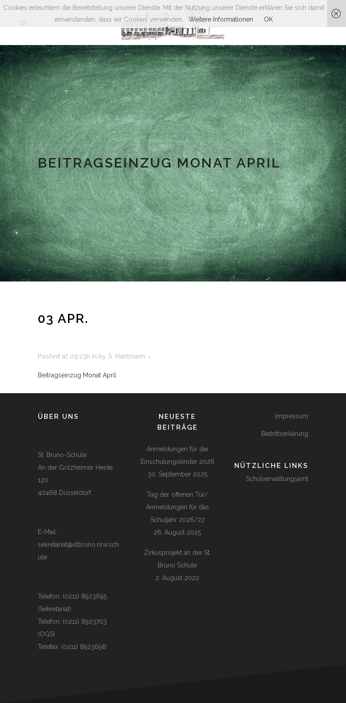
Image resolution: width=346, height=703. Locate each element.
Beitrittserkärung (284, 433)
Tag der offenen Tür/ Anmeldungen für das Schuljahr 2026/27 (177, 507)
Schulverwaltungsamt (277, 478)
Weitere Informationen (221, 19)
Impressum (291, 416)
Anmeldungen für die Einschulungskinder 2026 (177, 455)
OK (268, 19)
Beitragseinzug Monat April (77, 375)
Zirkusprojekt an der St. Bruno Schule (177, 559)
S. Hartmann (126, 356)
